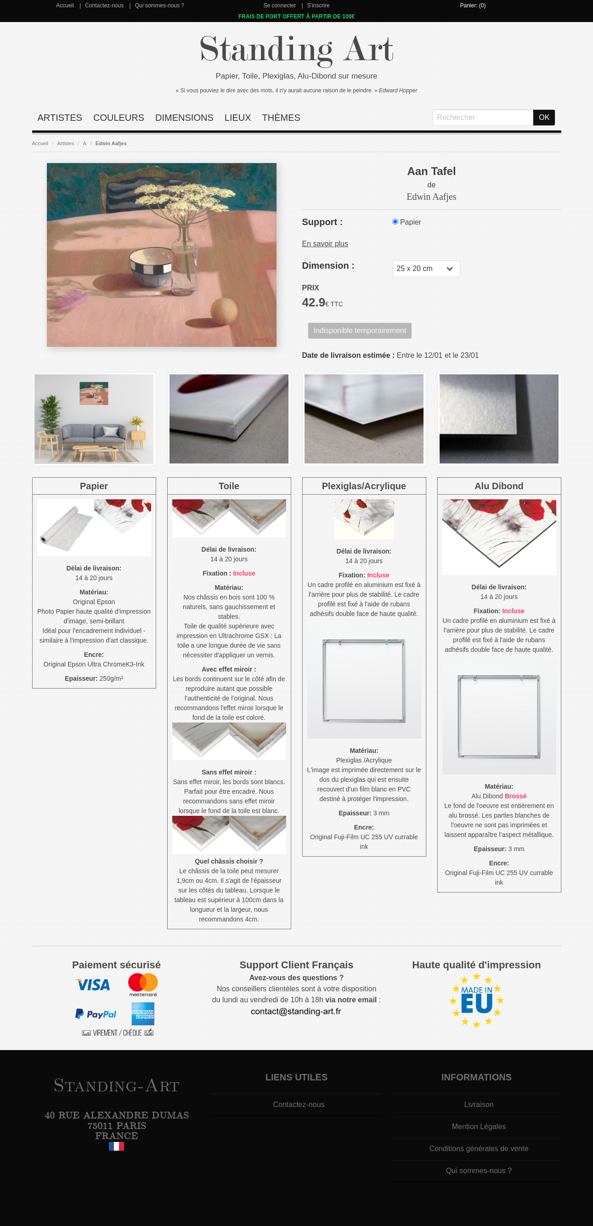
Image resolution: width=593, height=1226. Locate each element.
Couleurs (118, 118)
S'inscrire (318, 5)
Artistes (60, 118)
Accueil (65, 5)
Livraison (478, 1104)
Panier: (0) (473, 5)
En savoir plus (325, 244)
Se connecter (279, 5)
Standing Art (296, 49)
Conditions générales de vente (478, 1149)
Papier (407, 222)
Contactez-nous (104, 5)
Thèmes (281, 118)
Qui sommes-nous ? (159, 5)
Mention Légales (479, 1126)
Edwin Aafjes (111, 143)
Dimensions (184, 118)
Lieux (238, 118)
